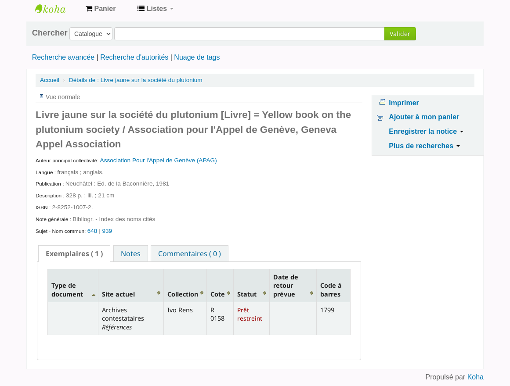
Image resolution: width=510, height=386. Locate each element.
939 (107, 231)
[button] (100, 9)
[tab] (74, 253)
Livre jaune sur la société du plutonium (136, 80)
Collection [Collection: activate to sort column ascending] (182, 294)
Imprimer (404, 103)
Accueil (49, 80)
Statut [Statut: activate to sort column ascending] (247, 294)
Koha (475, 377)
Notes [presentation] (131, 253)
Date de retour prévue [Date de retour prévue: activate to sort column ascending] (285, 285)
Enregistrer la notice (426, 131)
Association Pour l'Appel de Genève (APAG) (158, 160)
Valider (400, 33)
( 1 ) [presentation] (74, 253)
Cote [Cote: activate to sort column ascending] (217, 294)
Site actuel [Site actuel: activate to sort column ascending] (118, 294)
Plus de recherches (424, 146)
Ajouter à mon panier (424, 117)
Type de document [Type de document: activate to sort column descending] (67, 289)
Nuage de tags (197, 57)
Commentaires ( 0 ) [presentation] (189, 253)
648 (92, 231)
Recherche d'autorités (134, 57)
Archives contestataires (57, 9)
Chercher (50, 33)
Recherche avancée (63, 57)
